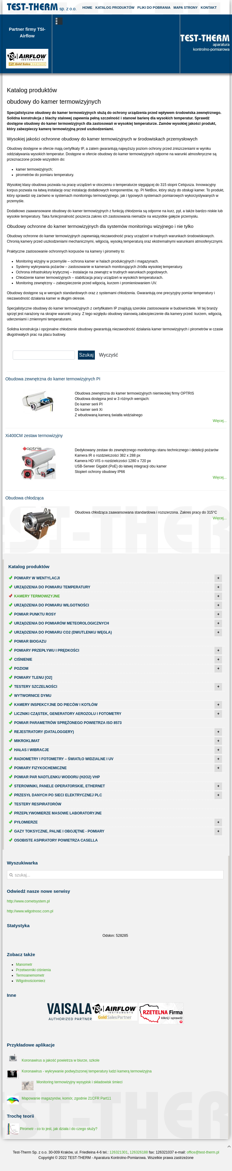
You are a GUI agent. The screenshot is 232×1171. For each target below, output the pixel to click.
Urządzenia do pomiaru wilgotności (51, 605)
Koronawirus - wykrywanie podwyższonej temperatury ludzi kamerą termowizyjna (87, 1071)
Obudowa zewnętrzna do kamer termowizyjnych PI (52, 378)
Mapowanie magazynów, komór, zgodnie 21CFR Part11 (66, 1098)
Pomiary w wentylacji (37, 578)
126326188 (139, 1152)
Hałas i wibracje (31, 750)
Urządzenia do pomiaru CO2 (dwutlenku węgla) (63, 632)
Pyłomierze (26, 822)
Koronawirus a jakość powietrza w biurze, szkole (60, 1060)
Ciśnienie (23, 659)
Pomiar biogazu (30, 641)
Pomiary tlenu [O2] (33, 677)
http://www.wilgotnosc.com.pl (30, 911)
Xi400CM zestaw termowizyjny (34, 435)
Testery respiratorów (37, 804)
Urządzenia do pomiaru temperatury (52, 587)
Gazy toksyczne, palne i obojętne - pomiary (59, 831)
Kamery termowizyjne (37, 596)
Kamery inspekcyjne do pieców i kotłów (56, 705)
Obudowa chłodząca (24, 498)
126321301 (119, 1152)
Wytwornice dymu (32, 696)
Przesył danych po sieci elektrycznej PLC (58, 795)
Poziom (21, 668)
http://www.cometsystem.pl (28, 901)
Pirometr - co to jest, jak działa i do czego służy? (52, 1129)
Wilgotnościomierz (30, 981)
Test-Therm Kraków (41, 7)
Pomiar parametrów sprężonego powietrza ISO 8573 (68, 723)
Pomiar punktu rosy (35, 614)
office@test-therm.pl (203, 1152)
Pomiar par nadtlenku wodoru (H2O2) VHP (57, 777)
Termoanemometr (30, 975)
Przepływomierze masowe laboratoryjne (58, 813)
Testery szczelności (35, 687)
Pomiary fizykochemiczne (40, 768)
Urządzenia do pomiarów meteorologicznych (61, 623)
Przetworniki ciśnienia (33, 970)
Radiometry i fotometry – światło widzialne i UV (64, 759)
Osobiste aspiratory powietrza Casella (56, 840)
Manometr (24, 964)
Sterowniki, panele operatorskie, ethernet (59, 786)
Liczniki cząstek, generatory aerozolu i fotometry (67, 714)
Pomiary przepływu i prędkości (46, 650)
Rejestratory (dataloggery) (44, 732)
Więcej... (220, 421)
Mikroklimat (27, 741)
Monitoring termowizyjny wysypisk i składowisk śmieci (80, 1082)
